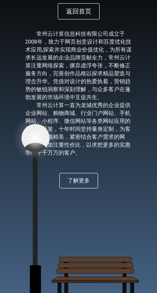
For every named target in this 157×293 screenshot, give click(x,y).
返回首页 (78, 11)
